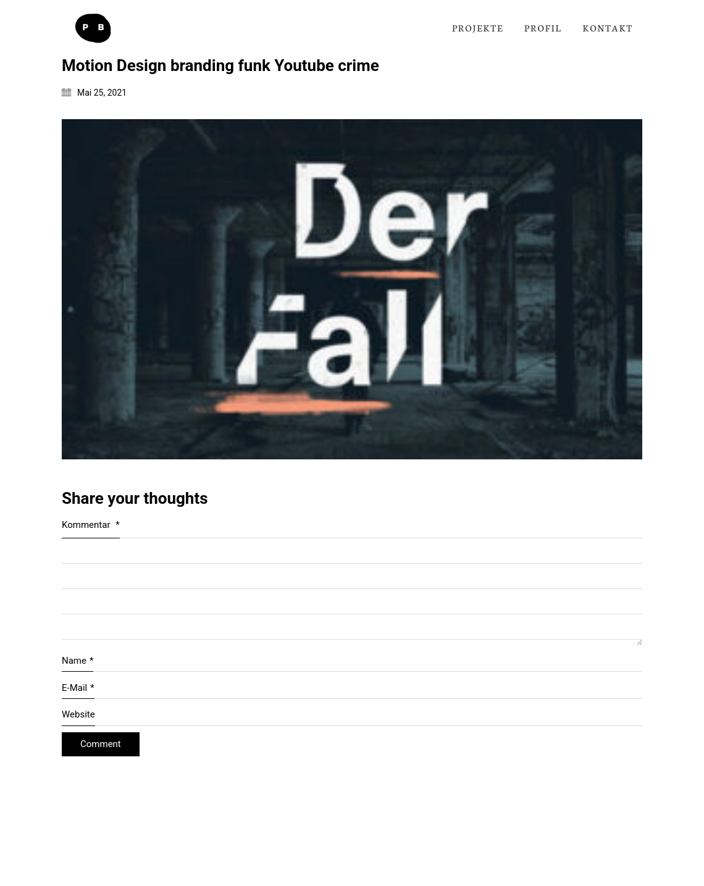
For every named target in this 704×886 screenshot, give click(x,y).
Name (77, 661)
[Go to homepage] (92, 28)
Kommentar (91, 524)
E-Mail (78, 688)
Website (78, 714)
